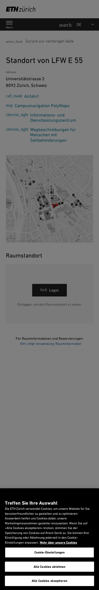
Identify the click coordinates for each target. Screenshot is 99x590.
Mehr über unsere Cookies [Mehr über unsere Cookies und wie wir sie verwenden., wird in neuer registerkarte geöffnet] (58, 542)
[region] (49, 539)
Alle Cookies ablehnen (50, 567)
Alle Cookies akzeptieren (49, 581)
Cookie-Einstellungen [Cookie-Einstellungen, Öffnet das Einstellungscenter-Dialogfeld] (49, 552)
